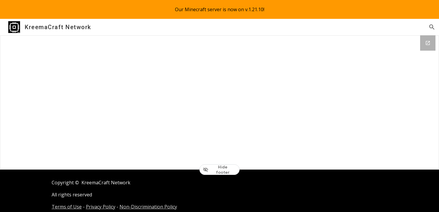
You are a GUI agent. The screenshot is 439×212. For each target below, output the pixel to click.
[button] (432, 27)
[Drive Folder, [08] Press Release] (219, 102)
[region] (219, 9)
